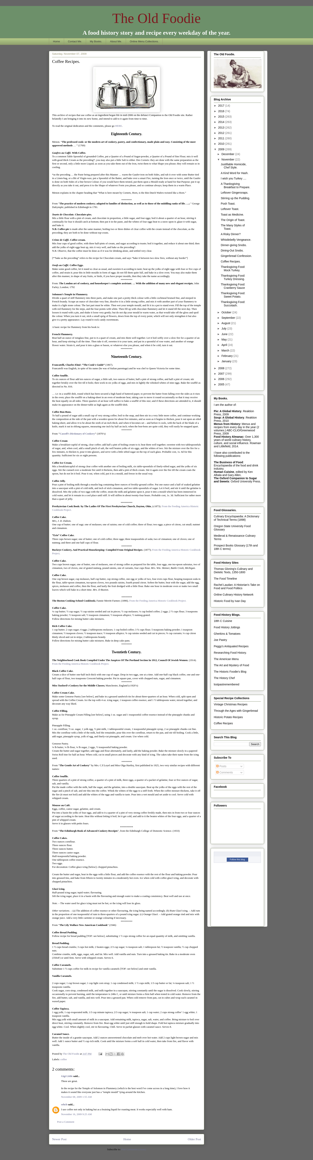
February (227, 355)
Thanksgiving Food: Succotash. (233, 303)
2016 (221, 111)
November (228, 159)
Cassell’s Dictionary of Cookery (77, 433)
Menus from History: (227, 424)
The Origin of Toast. (233, 220)
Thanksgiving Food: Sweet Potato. (233, 295)
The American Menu (226, 659)
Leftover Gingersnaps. (234, 192)
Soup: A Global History (229, 417)
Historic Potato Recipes (228, 717)
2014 (221, 122)
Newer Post (59, 1139)
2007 (221, 373)
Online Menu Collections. (144, 41)
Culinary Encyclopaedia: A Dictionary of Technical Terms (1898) (236, 518)
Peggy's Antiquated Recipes (231, 646)
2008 (221, 368)
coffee (63, 1059)
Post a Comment (65, 1121)
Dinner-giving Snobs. (234, 245)
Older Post (194, 1139)
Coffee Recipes (223, 723)
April (224, 344)
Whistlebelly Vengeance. (236, 239)
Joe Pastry (220, 639)
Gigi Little (66, 1076)
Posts (221, 766)
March (225, 350)
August (226, 323)
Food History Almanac (228, 436)
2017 (221, 105)
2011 (221, 138)
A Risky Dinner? (231, 234)
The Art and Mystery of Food (231, 665)
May (224, 339)
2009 (221, 149)
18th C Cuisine (223, 621)
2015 (221, 116)
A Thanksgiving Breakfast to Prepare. (235, 185)
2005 (221, 384)
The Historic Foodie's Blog (230, 671)
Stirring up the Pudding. (235, 198)
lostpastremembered (226, 684)
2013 (221, 127)
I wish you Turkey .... (233, 178)
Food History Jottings (227, 627)
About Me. (116, 41)
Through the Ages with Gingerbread (236, 710)
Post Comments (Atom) (133, 1149)
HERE (118, 125)
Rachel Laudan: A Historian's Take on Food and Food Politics (237, 586)
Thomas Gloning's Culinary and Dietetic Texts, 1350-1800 (233, 570)
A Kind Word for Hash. (234, 173)
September (228, 317)
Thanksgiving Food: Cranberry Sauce (233, 286)
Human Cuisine (224, 471)
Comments (224, 772)
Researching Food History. (230, 652)
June (224, 334)
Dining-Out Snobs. (232, 250)
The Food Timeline (225, 578)
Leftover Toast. (230, 209)
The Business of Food (228, 462)
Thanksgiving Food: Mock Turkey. (233, 268)
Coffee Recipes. (231, 261)
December (228, 154)
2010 (221, 143)
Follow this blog (237, 859)
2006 (221, 379)
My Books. (96, 41)
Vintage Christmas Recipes (231, 704)
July (224, 328)
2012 (221, 133)
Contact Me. (75, 41)
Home (56, 41)
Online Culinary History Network (233, 594)
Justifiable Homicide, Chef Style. (233, 166)
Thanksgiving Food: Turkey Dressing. (233, 277)
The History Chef (224, 678)
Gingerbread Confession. (236, 255)
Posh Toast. (228, 203)
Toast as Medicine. (232, 214)
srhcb (64, 1104)
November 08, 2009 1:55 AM (76, 1096)
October (226, 312)
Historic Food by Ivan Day (230, 601)
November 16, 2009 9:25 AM (76, 1114)
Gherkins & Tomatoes (227, 633)
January (226, 361)
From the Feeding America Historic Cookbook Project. (157, 600)
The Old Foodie (156, 18)
